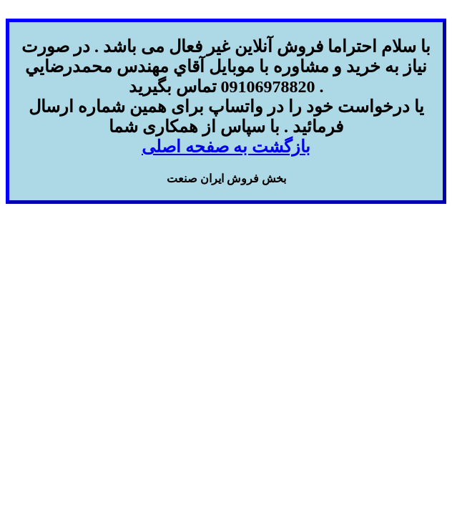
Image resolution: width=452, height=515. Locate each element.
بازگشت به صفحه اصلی (226, 146)
